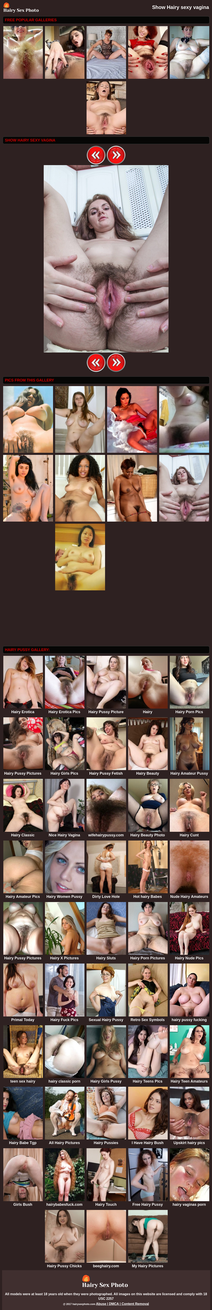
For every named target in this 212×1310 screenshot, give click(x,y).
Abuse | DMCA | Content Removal (122, 1304)
